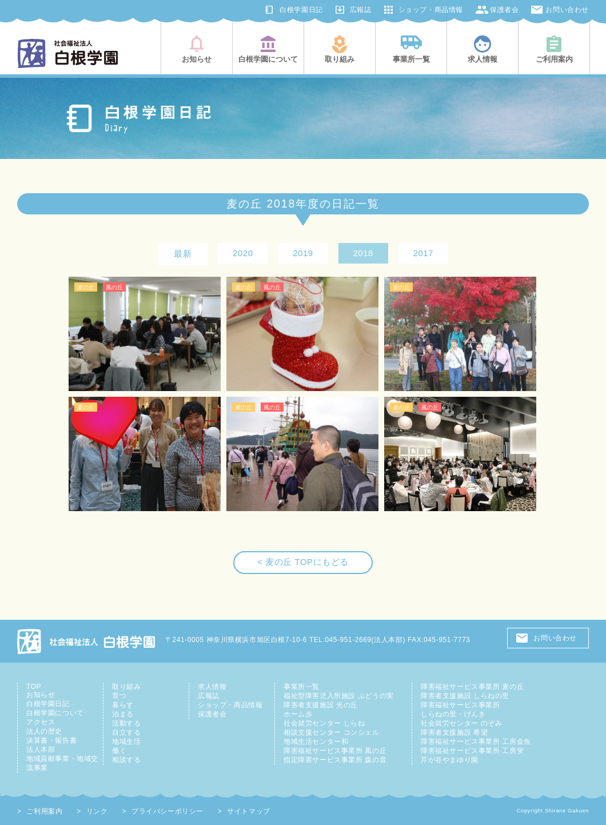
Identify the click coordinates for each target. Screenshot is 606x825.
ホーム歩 (298, 714)
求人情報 (212, 687)
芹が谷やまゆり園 (450, 760)
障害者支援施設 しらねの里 (465, 696)
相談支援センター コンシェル (332, 732)
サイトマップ (248, 811)
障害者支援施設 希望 (454, 732)
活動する (126, 723)
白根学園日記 (301, 10)
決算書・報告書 (51, 740)
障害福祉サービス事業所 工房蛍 (472, 751)
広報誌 (361, 10)
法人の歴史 (44, 731)
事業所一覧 (302, 687)
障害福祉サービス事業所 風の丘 (335, 751)
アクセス (40, 722)
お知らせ (40, 695)
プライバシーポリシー (167, 811)
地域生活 (126, 742)
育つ (119, 696)
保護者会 (504, 10)
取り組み (126, 687)
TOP (33, 687)
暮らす (123, 705)
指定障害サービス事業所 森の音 (335, 760)
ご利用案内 (44, 811)
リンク (97, 811)
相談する (126, 760)
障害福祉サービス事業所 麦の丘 (472, 687)
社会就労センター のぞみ (461, 723)
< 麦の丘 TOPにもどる (303, 562)
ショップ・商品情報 (430, 10)
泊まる (123, 714)
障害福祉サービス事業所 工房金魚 (476, 742)
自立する (126, 732)
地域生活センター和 (316, 742)
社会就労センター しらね (324, 723)
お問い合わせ (567, 10)
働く (119, 751)
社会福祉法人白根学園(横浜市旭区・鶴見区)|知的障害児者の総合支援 (67, 53)
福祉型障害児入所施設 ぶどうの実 (339, 696)
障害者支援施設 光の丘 (321, 705)
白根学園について (55, 713)
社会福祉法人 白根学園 (87, 641)
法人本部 (40, 750)
